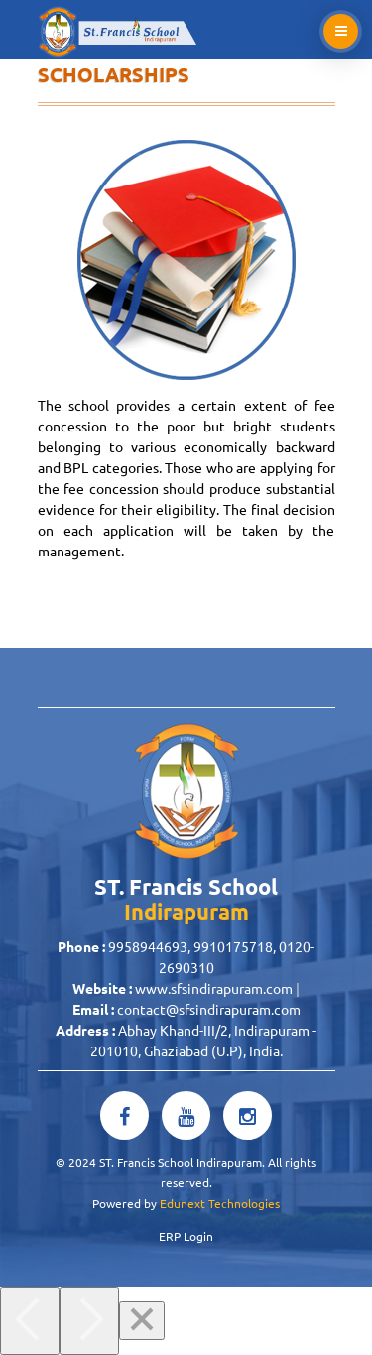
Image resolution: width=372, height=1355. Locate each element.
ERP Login (186, 1236)
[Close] (142, 1320)
